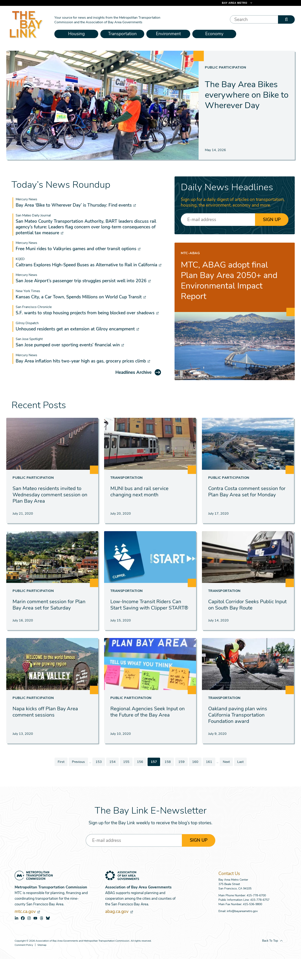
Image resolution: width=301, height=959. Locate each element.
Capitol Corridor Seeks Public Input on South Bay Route (247, 604)
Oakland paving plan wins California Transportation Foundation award (237, 715)
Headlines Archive (133, 372)
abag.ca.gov (119, 911)
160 (195, 761)
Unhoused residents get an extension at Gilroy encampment (77, 329)
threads (41, 918)
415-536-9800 (252, 904)
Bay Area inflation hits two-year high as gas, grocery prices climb (83, 361)
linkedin (16, 918)
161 (209, 761)
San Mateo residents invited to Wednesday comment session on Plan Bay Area (50, 494)
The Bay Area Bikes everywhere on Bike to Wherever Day (246, 95)
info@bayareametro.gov (242, 911)
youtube (35, 918)
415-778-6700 (256, 895)
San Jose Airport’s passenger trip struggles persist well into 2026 (83, 281)
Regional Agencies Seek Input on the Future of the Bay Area (147, 711)
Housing (76, 34)
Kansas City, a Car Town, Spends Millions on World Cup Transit (81, 297)
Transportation (122, 34)
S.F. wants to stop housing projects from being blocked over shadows (87, 313)
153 (99, 761)
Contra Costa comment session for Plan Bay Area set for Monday (247, 491)
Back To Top (270, 941)
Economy (214, 34)
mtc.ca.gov (27, 911)
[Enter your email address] (218, 219)
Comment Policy (24, 945)
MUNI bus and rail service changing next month (139, 491)
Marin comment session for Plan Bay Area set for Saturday (49, 604)
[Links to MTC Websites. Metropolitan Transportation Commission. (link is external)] (215, 3)
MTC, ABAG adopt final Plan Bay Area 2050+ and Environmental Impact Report (229, 280)
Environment (168, 34)
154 (112, 761)
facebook (23, 918)
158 (168, 761)
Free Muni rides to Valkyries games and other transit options (78, 249)
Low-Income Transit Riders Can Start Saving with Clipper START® (149, 604)
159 (181, 761)
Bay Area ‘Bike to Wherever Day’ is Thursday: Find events (76, 205)
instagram (29, 918)
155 (126, 761)
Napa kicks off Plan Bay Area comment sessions (45, 711)
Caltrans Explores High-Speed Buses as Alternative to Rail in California (88, 265)
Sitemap (41, 945)
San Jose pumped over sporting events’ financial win (70, 345)
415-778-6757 (259, 900)
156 (140, 761)
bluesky (48, 918)
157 (155, 762)
